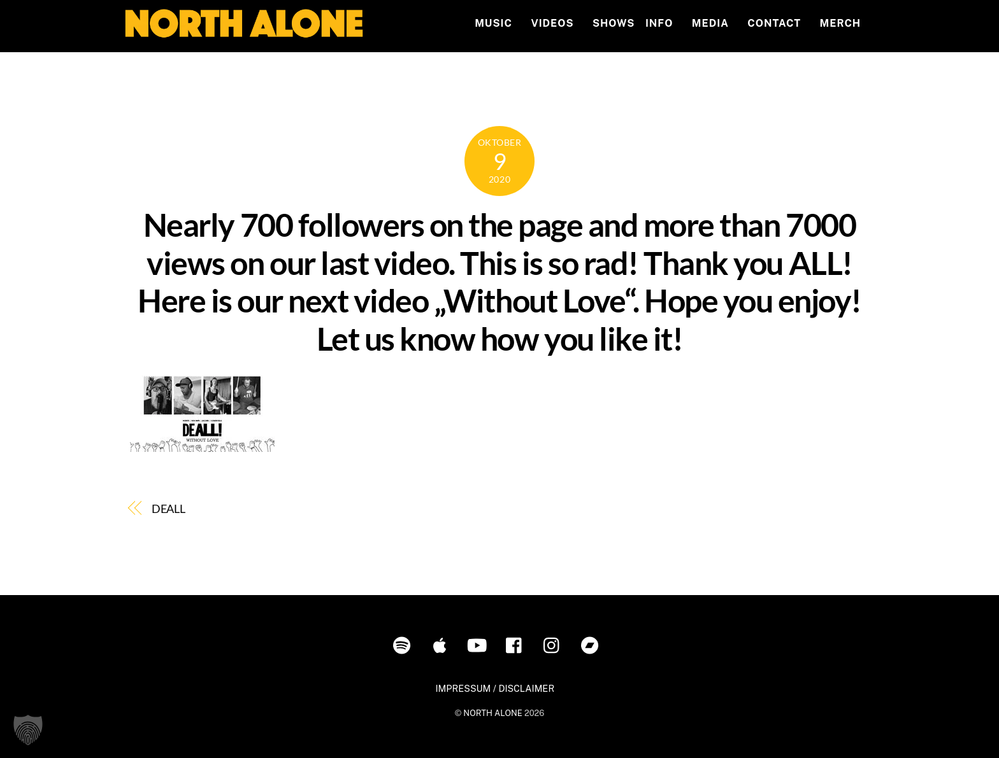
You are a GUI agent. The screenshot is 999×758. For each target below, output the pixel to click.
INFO (659, 23)
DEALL (169, 509)
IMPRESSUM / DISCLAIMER (494, 688)
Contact (774, 23)
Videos (552, 23)
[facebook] (517, 644)
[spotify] (404, 644)
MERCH (840, 23)
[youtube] (479, 644)
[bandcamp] (592, 644)
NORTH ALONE (492, 713)
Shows (614, 23)
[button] (28, 730)
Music (493, 23)
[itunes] (441, 644)
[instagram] (554, 644)
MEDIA (710, 23)
